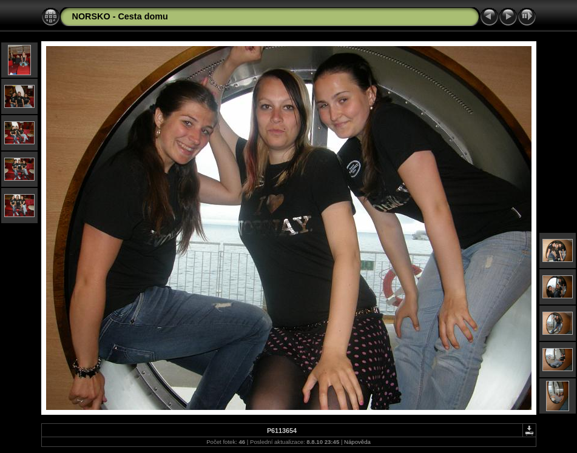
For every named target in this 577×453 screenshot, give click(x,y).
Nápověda (357, 441)
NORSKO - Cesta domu (120, 16)
